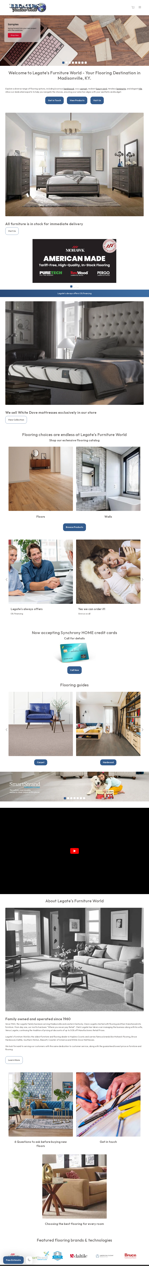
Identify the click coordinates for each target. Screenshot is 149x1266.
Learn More (14, 1060)
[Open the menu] (139, 7)
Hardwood (108, 762)
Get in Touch (54, 100)
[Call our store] (29, 1260)
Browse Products (74, 527)
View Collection (16, 419)
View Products (77, 100)
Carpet (41, 762)
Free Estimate (13, 1260)
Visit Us (97, 100)
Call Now (74, 670)
